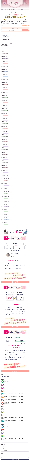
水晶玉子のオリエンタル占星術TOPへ (15, 456)
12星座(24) (7, 376)
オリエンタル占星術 (4, 450)
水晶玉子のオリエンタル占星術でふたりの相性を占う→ (15, 327)
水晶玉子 (3, 446)
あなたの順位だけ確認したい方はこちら (6, 47)
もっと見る (15, 441)
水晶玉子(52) (3, 376)
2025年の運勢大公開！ (5, 35)
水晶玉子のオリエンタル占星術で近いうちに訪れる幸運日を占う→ (15, 282)
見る (25, 30)
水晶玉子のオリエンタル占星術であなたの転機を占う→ (15, 371)
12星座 (3, 448)
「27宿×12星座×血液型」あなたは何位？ (7, 36)
